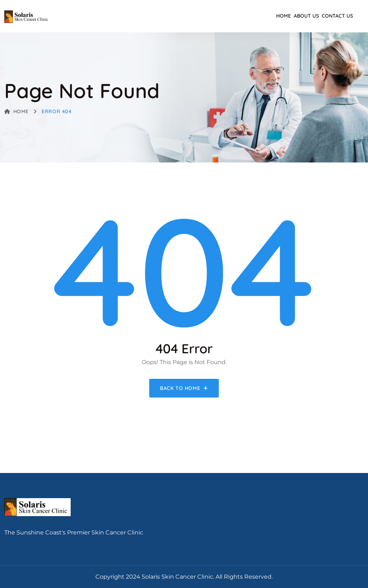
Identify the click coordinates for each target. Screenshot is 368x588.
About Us (306, 16)
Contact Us (337, 16)
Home (283, 16)
